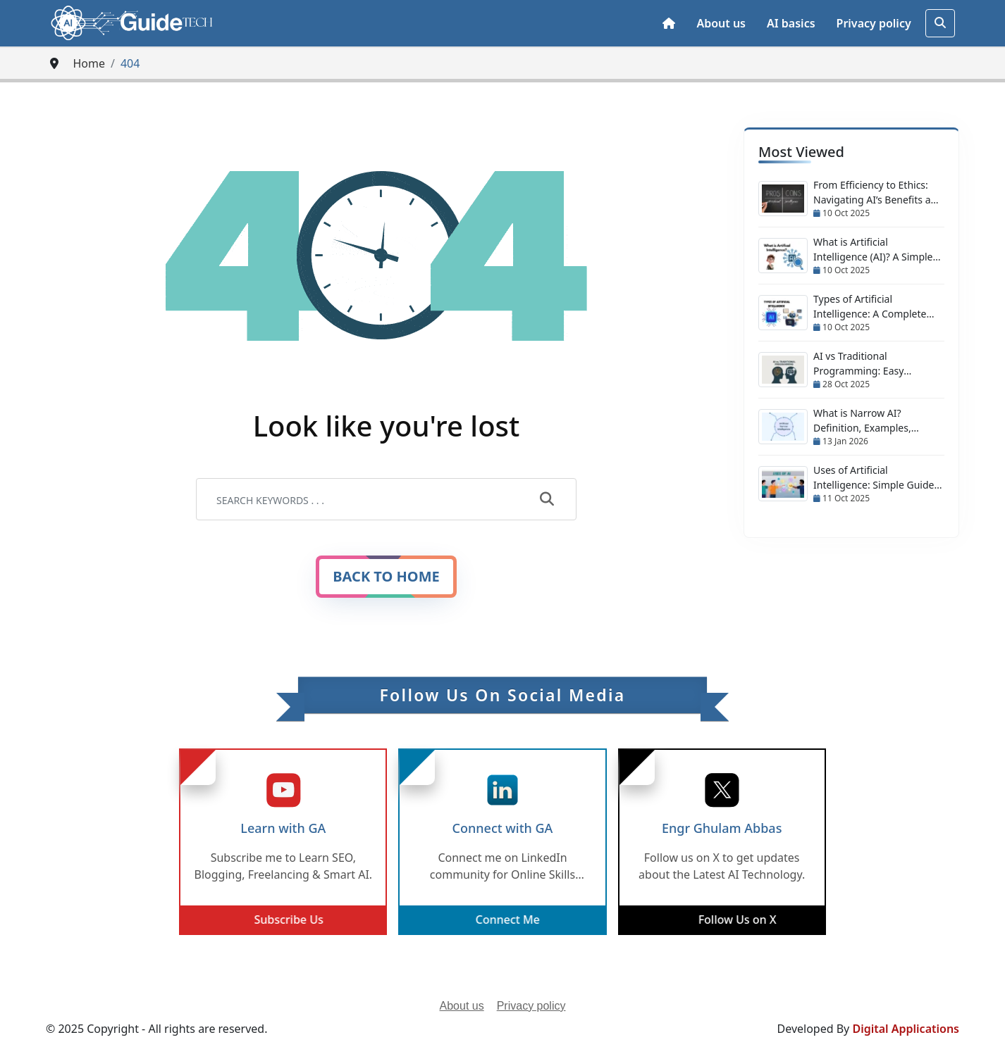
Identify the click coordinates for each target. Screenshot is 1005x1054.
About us (721, 23)
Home (89, 63)
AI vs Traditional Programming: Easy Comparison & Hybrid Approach (863, 363)
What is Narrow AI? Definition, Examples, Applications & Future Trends (863, 420)
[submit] (547, 500)
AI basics (791, 23)
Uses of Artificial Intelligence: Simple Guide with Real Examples (873, 477)
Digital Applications (905, 1028)
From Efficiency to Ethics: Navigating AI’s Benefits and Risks (878, 192)
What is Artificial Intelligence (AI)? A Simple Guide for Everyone (873, 249)
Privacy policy (874, 23)
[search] (940, 23)
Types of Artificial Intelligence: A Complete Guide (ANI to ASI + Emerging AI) (869, 306)
